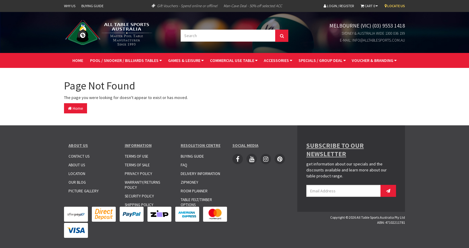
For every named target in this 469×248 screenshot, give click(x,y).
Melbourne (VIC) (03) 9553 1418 (367, 25)
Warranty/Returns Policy (142, 185)
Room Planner (194, 191)
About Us (76, 165)
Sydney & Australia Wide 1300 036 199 (373, 33)
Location (76, 173)
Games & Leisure (186, 60)
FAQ (184, 165)
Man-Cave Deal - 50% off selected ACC (252, 5)
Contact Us (78, 156)
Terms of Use (136, 156)
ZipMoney (189, 182)
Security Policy (139, 196)
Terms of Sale (137, 165)
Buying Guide (92, 6)
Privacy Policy (138, 173)
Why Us (69, 6)
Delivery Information (200, 173)
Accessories (278, 60)
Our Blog (77, 182)
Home (77, 60)
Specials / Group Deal (322, 60)
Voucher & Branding (374, 60)
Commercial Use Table (234, 60)
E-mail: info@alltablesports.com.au (372, 40)
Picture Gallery (83, 191)
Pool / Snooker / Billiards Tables (126, 60)
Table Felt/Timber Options (196, 202)
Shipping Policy (139, 204)
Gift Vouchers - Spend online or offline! (184, 5)
